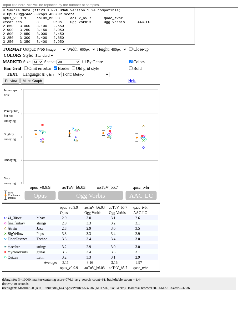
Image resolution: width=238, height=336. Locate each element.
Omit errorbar (38, 75)
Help (132, 87)
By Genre (92, 69)
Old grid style (85, 75)
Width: (82, 56)
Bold (135, 75)
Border (61, 75)
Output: (45, 56)
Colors (137, 69)
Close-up (139, 56)
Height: (112, 56)
